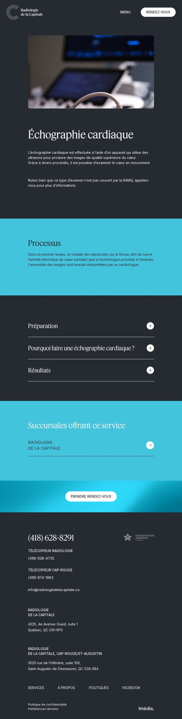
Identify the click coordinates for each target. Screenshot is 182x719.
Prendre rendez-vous (91, 496)
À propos (66, 688)
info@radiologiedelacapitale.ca (53, 589)
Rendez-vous (158, 12)
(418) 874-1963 (40, 577)
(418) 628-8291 (51, 537)
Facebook (131, 688)
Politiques (99, 688)
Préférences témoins (43, 709)
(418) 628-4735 (41, 558)
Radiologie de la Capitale (44, 445)
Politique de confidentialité (47, 704)
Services (36, 688)
